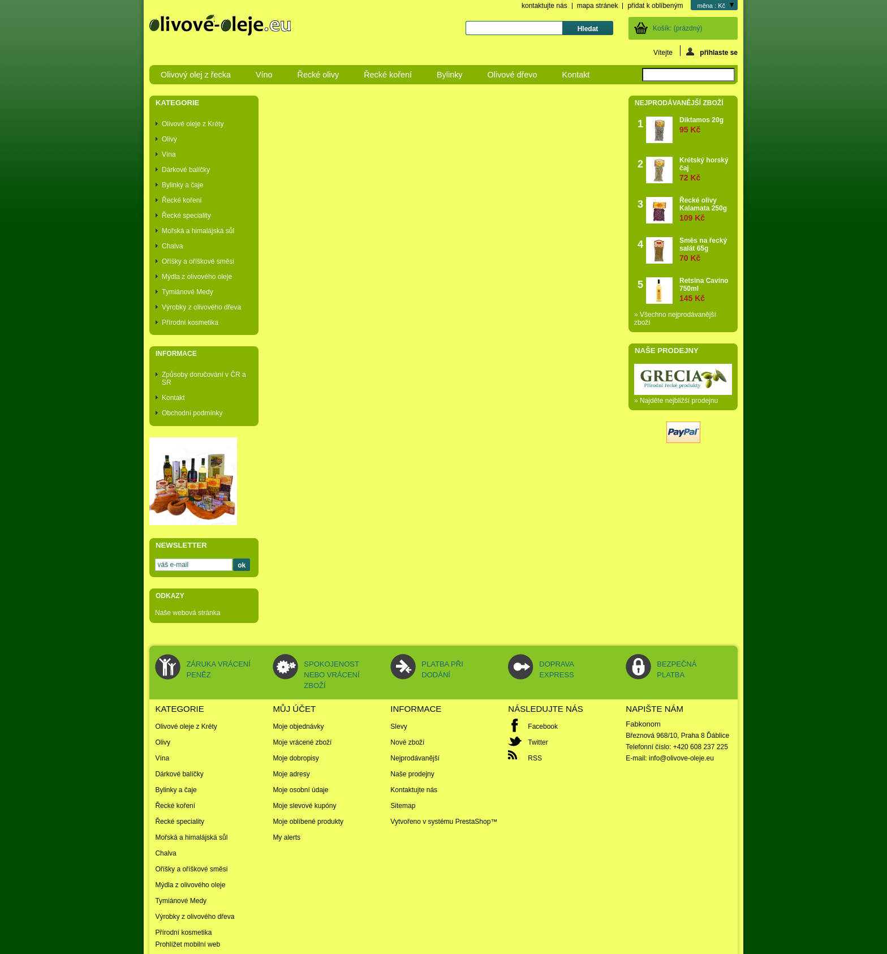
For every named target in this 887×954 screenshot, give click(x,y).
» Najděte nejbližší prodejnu (676, 401)
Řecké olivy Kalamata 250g (705, 209)
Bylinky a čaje (182, 185)
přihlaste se (712, 52)
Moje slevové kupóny (304, 806)
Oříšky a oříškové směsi (198, 261)
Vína (169, 154)
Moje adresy (291, 774)
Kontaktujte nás (413, 790)
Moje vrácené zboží (302, 742)
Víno (264, 74)
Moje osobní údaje (300, 790)
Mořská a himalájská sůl (198, 231)
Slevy (398, 726)
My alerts (286, 837)
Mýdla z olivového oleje (197, 277)
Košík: (677, 28)
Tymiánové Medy (187, 292)
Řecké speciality (186, 216)
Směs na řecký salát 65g (705, 249)
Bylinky (450, 74)
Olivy (169, 139)
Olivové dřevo (512, 74)
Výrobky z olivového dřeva (201, 307)
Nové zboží (407, 742)
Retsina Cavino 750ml (705, 289)
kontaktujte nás (544, 6)
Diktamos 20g (701, 125)
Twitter (538, 742)
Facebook (543, 726)
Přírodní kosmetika (190, 322)
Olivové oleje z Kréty (192, 124)
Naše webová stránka (187, 613)
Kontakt (576, 74)
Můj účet (294, 709)
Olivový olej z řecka (196, 74)
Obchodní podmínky (192, 413)
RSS (535, 758)
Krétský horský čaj (705, 169)
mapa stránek (597, 6)
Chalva (172, 246)
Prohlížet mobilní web (187, 944)
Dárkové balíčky (186, 170)
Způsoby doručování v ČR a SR (204, 378)
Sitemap (402, 806)
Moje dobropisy (295, 758)
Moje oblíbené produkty (308, 822)
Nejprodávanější (415, 758)
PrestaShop (473, 822)
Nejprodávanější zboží (679, 103)
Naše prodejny (667, 350)
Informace (176, 354)
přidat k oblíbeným (655, 6)
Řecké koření (388, 74)
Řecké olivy (318, 74)
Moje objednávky (298, 726)
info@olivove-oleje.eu (681, 758)
